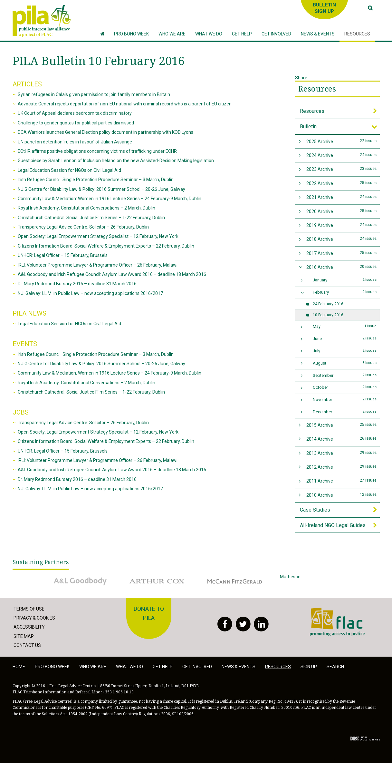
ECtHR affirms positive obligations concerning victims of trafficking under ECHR (97, 151)
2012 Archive (341, 467)
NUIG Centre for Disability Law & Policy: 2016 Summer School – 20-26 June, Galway (101, 189)
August (345, 363)
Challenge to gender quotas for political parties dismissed (76, 122)
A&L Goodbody (80, 581)
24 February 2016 (328, 304)
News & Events (238, 666)
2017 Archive (341, 253)
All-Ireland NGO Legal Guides (333, 525)
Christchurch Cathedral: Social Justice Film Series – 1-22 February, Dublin (91, 217)
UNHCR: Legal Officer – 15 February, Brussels (63, 255)
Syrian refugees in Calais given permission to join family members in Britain (94, 94)
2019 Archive (341, 225)
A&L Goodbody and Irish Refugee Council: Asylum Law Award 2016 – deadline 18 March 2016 (112, 274)
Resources (317, 88)
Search (335, 666)
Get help (163, 666)
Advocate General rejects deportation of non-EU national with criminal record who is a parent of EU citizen (125, 103)
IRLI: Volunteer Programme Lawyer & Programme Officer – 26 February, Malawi (97, 265)
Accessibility (29, 627)
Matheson (312, 581)
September (345, 375)
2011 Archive (341, 480)
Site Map (24, 636)
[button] (172, 34)
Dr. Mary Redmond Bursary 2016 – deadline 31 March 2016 (77, 283)
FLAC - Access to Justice (337, 622)
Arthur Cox (157, 581)
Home (19, 666)
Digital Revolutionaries (365, 738)
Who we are (92, 666)
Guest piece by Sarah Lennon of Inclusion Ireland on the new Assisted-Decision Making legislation (116, 160)
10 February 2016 (328, 315)
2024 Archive (341, 155)
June (345, 338)
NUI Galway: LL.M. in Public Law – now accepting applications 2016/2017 (90, 293)
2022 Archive (341, 183)
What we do (129, 666)
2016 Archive (341, 267)
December (345, 412)
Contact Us (27, 645)
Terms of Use (29, 608)
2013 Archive (341, 453)
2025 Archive (341, 141)
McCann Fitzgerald (235, 581)
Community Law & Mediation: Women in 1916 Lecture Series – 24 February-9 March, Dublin (109, 198)
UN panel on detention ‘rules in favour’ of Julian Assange (75, 141)
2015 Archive (341, 425)
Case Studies (315, 510)
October (345, 387)
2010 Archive (341, 495)
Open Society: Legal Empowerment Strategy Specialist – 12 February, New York (98, 236)
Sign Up (309, 666)
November (345, 399)
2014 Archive (341, 438)
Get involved (197, 666)
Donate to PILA (149, 613)
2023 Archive (341, 169)
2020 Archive (341, 211)
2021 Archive (341, 197)
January (345, 280)
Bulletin (308, 126)
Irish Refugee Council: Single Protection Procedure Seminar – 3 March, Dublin (96, 179)
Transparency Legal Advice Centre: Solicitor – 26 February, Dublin (83, 227)
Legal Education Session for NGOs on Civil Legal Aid (69, 170)
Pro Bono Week (52, 666)
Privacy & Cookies (34, 618)
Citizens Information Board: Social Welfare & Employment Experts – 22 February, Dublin (106, 246)
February (345, 292)
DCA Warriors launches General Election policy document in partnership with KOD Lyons (105, 132)
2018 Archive (341, 239)
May (345, 326)
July (345, 351)
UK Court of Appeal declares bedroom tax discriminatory (75, 113)
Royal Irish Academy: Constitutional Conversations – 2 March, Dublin (86, 207)
